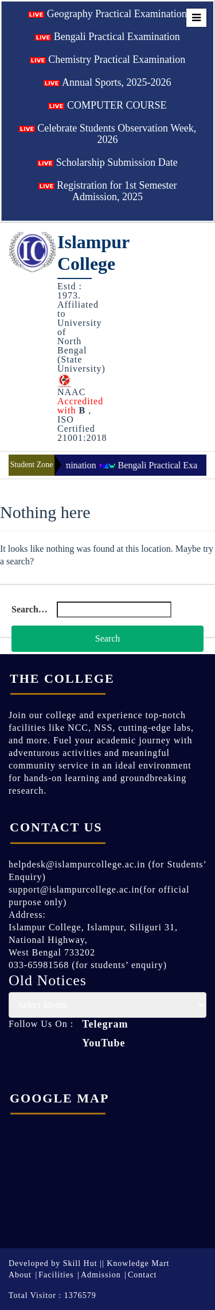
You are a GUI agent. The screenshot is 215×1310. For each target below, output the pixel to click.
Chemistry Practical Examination (107, 59)
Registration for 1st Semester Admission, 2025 (107, 191)
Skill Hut (80, 1263)
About (20, 1275)
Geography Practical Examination (107, 13)
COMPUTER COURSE (107, 105)
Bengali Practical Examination (107, 36)
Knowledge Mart (138, 1263)
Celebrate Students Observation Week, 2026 (108, 133)
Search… (29, 609)
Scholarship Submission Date (107, 162)
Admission (101, 1275)
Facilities (55, 1275)
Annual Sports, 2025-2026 (107, 82)
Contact (142, 1275)
